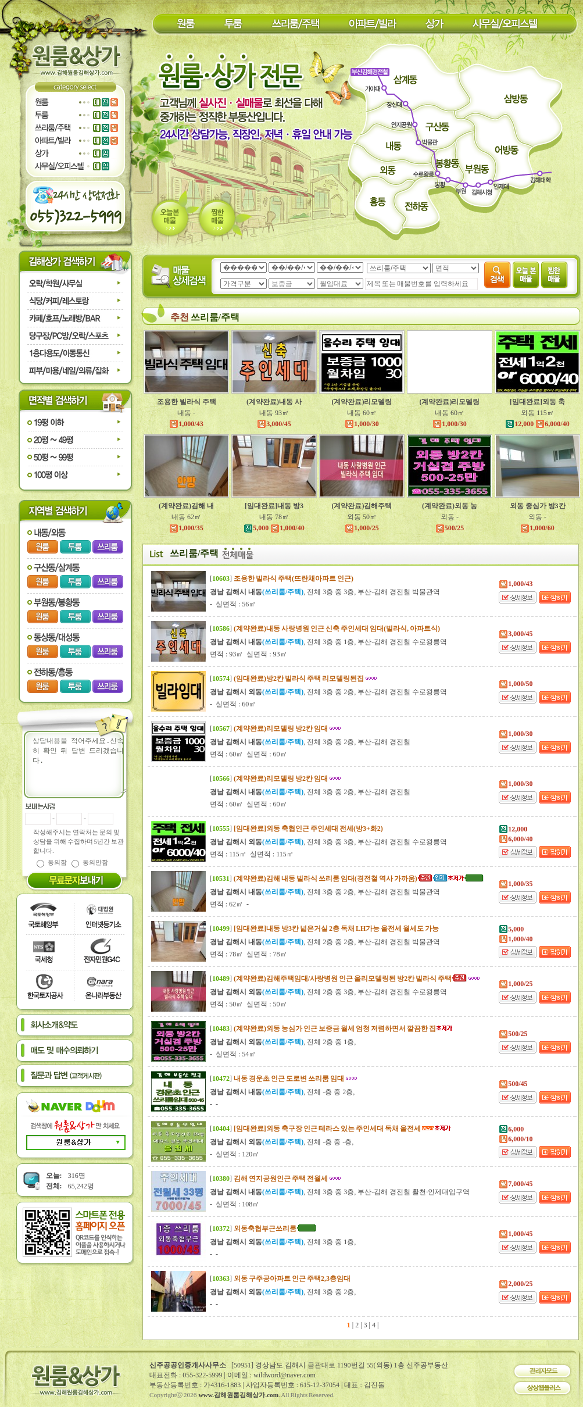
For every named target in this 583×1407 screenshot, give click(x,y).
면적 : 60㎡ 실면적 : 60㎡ (248, 754)
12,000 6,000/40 (537, 424)
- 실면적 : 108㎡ (234, 1204)
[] (281, 578)
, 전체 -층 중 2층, (282, 1092)
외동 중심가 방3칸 (538, 506)
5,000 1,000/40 (274, 528)
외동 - (450, 517)
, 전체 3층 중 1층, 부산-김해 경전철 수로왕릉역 (328, 642)
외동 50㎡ (362, 517)
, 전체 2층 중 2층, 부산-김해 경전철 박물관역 (325, 942)
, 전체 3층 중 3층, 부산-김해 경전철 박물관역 (325, 592)
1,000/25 (361, 528)
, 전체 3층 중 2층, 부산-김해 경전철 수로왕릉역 (328, 692)
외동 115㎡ (537, 413)
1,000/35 (186, 528)
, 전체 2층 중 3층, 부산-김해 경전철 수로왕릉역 (328, 992)
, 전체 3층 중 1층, (283, 1242)
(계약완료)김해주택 (362, 506)
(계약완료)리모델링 (362, 402)
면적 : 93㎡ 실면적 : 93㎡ (248, 654)
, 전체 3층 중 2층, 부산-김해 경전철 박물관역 (325, 892)
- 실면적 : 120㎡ (234, 1154)
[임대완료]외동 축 (537, 402)
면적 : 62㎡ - (229, 904)
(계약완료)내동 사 (274, 402)
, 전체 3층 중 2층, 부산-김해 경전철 (310, 742)
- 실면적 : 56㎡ (233, 604)
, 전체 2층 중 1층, (283, 1042)
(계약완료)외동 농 (449, 506)
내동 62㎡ (186, 517)
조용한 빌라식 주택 (186, 402)
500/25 (449, 528)
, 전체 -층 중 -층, (281, 1142)
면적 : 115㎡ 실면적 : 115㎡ (252, 854)
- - (214, 1104)
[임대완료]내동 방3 (274, 506)
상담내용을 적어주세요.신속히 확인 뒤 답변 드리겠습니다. (82, 764)
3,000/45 (274, 424)
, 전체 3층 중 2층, (283, 1292)
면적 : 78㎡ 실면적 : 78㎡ (248, 954)
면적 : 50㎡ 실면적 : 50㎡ (248, 1004)
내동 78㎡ (274, 517)
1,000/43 (186, 424)
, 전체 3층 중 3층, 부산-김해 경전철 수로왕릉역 (328, 842)
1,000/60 (537, 528)
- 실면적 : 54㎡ (233, 1054)
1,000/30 (361, 424)
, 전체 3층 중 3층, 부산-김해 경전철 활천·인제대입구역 (340, 1192)
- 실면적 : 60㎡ (233, 704)
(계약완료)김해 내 (186, 506)
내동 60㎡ (362, 413)
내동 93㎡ (274, 413)
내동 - (186, 413)
